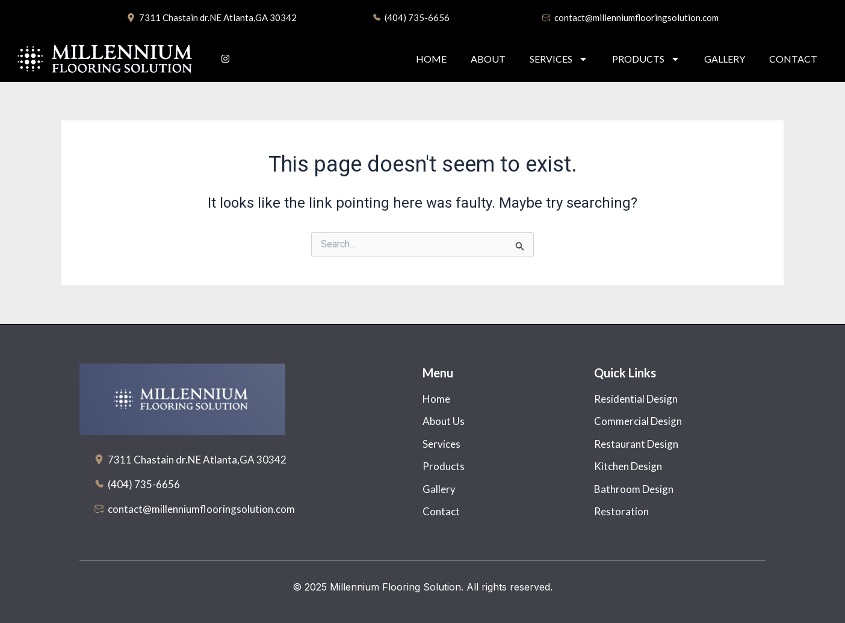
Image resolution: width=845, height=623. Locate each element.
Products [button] (646, 59)
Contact (793, 58)
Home (431, 58)
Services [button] (559, 59)
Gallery (724, 58)
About (488, 58)
